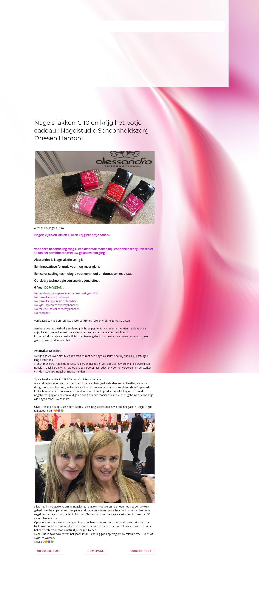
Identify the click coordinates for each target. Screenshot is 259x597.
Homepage (95, 550)
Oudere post (141, 550)
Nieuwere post (49, 550)
